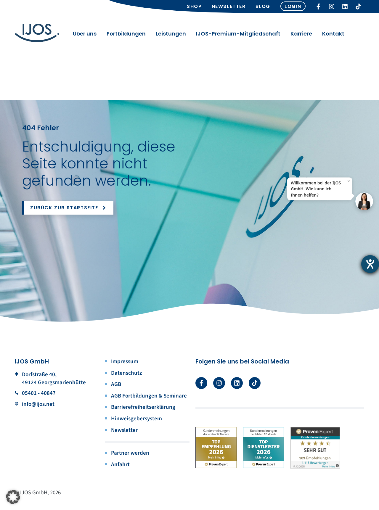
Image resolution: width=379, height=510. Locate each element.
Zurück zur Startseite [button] (68, 207)
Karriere (301, 35)
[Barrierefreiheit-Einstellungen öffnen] (370, 264)
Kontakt (333, 35)
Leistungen (171, 35)
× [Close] (348, 181)
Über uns (85, 35)
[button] (13, 497)
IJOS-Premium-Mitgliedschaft (238, 35)
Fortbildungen (126, 35)
